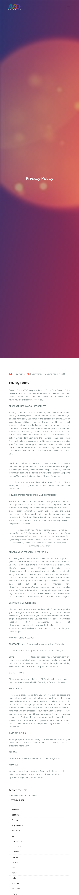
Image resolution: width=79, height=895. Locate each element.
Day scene (16, 846)
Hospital (15, 862)
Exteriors (15, 852)
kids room (16, 889)
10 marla (15, 810)
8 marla (15, 820)
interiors (15, 883)
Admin (22, 374)
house (14, 873)
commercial (17, 841)
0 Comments (36, 374)
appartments (17, 825)
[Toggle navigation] (68, 7)
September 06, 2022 (56, 374)
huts (14, 878)
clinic (14, 836)
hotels (14, 867)
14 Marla (15, 815)
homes (15, 857)
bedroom (16, 831)
